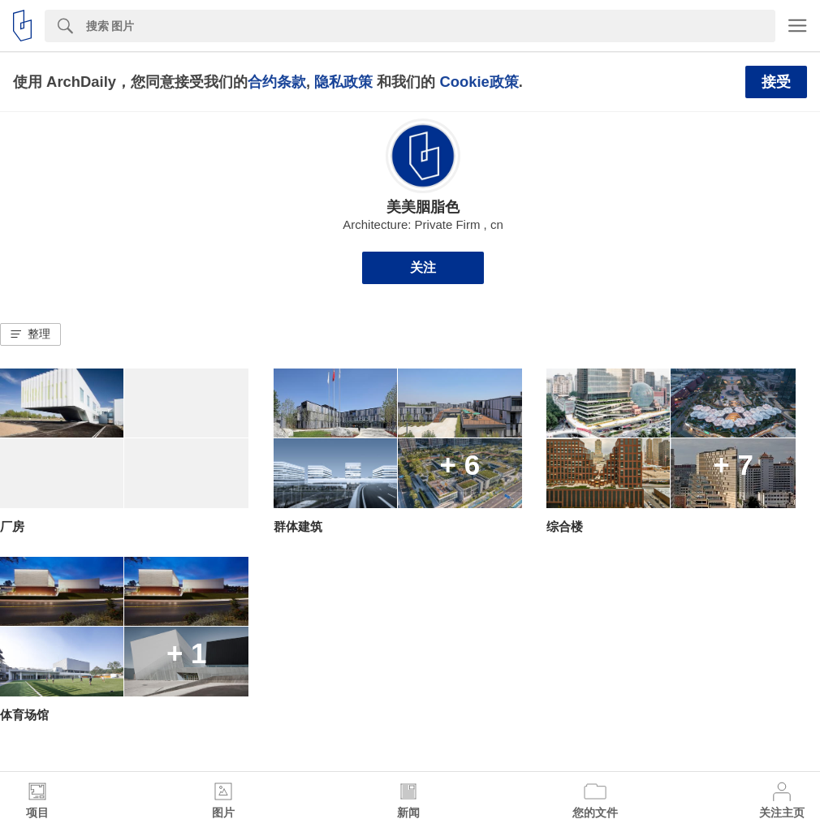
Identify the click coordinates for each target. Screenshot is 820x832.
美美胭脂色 (423, 207)
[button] (30, 334)
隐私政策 (343, 81)
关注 (423, 267)
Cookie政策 (478, 81)
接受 (776, 82)
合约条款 (277, 81)
